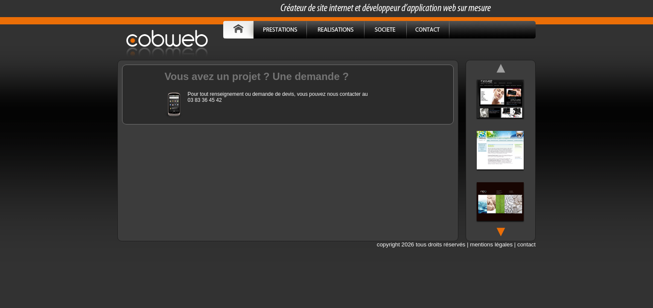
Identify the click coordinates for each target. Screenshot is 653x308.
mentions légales (491, 244)
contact (526, 244)
